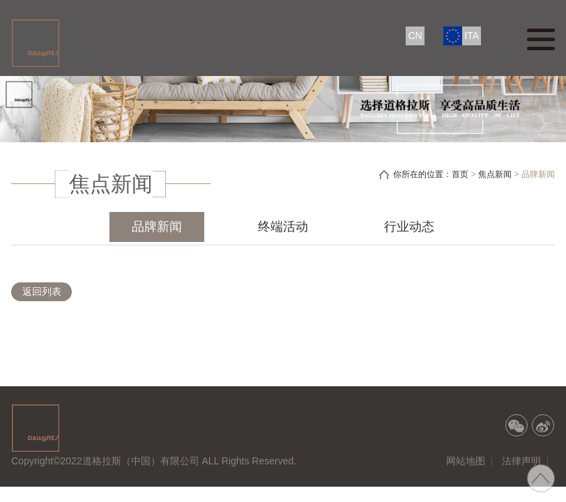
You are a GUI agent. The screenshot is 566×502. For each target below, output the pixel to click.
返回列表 (41, 291)
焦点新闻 (495, 174)
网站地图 (465, 460)
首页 (460, 174)
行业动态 (409, 227)
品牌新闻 (157, 227)
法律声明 (521, 460)
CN (415, 35)
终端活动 (283, 227)
